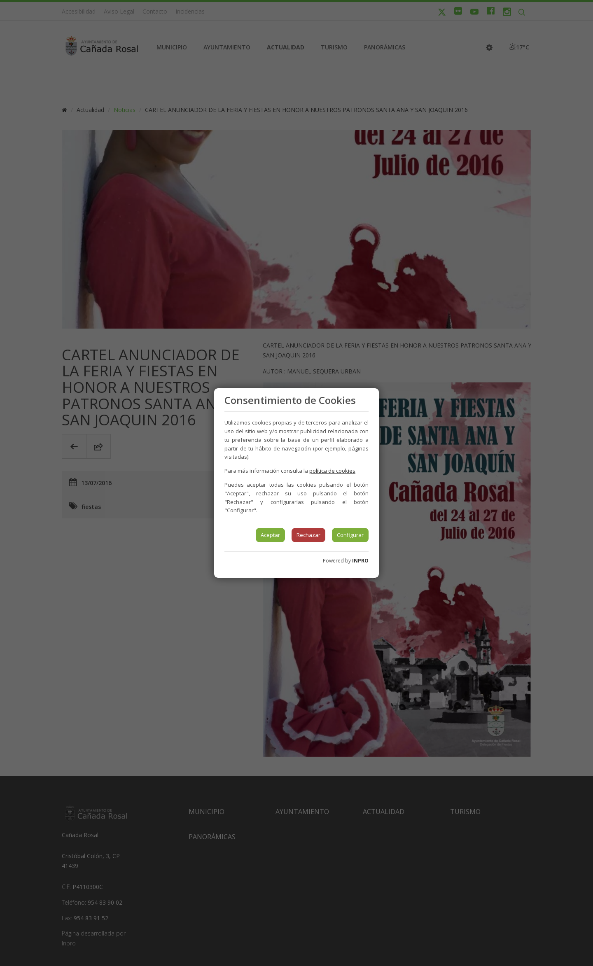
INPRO (360, 560)
